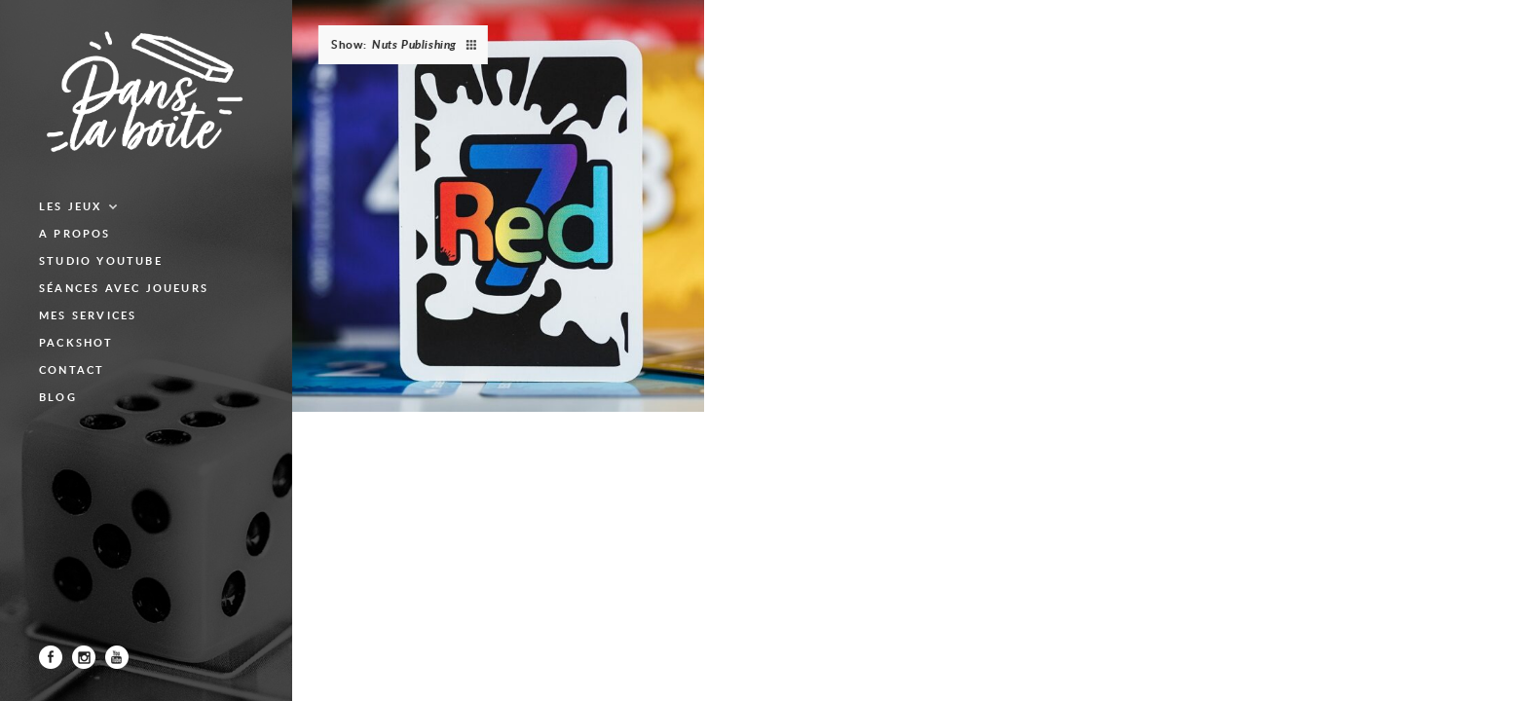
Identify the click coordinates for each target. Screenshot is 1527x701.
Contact (71, 369)
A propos (75, 233)
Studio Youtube (101, 260)
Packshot (76, 342)
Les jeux (70, 206)
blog (58, 396)
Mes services (87, 315)
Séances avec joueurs (123, 287)
